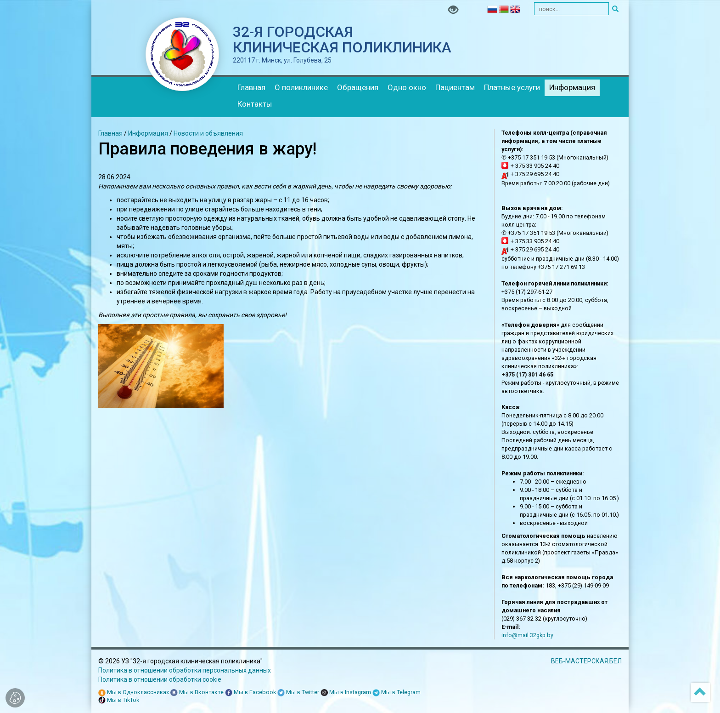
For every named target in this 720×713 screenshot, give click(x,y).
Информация (572, 87)
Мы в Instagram (346, 692)
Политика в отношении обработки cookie (159, 679)
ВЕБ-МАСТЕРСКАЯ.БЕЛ (586, 661)
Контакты (254, 103)
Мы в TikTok (118, 700)
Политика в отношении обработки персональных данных (184, 670)
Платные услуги (512, 87)
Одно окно (407, 87)
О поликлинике (301, 87)
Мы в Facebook (250, 692)
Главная (251, 87)
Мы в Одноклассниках (133, 692)
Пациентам (455, 87)
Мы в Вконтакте (197, 692)
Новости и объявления (208, 133)
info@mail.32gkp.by (527, 635)
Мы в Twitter (298, 692)
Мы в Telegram (396, 692)
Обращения (357, 87)
